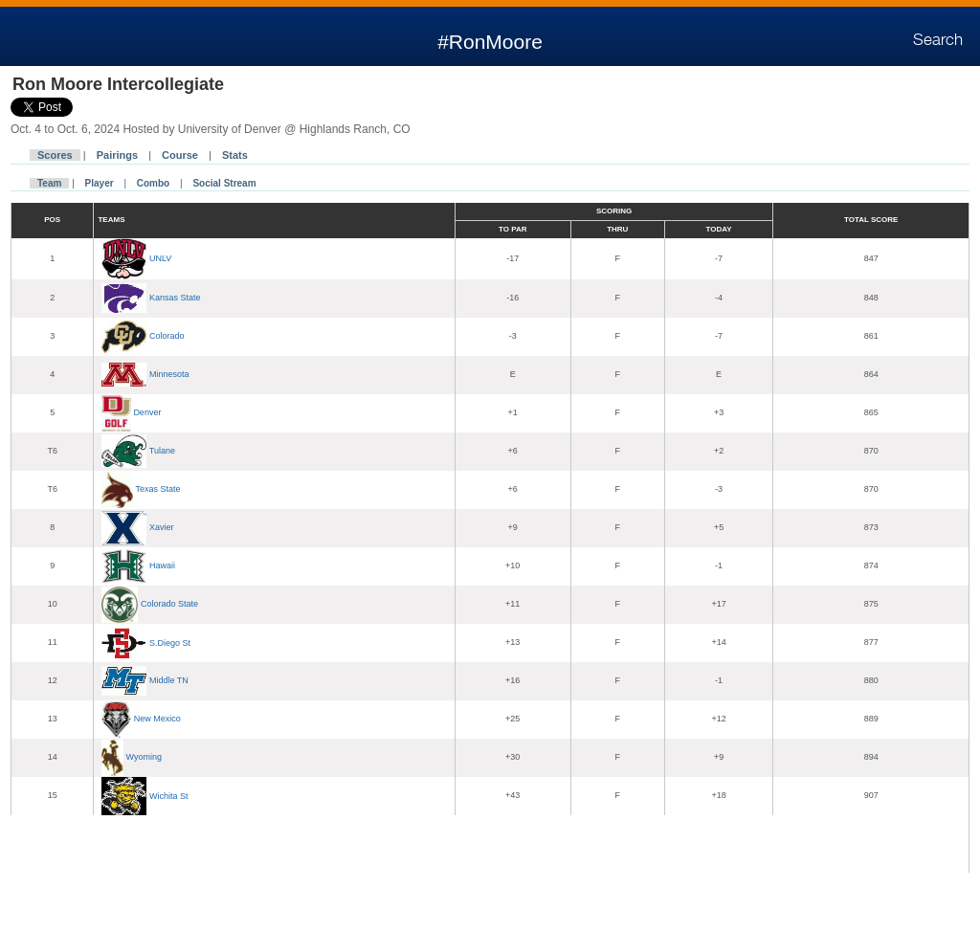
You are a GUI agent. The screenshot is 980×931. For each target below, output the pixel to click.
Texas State (158, 489)
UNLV (160, 258)
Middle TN (169, 680)
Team (49, 183)
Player (99, 183)
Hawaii (162, 565)
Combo (153, 183)
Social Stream (224, 183)
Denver (147, 412)
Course (180, 155)
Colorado (167, 336)
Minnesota (169, 374)
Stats (235, 155)
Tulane (162, 450)
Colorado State (169, 604)
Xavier (161, 527)
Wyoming (144, 757)
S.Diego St (169, 642)
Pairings (117, 155)
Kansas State (175, 297)
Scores (55, 155)
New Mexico (157, 718)
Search (938, 40)
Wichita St (169, 795)
